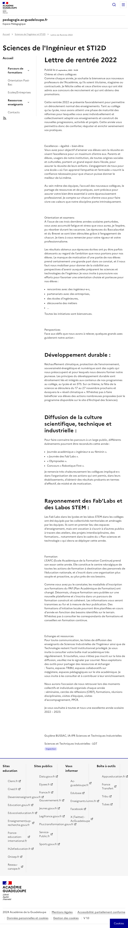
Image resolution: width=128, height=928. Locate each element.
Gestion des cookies (66, 918)
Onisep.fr (13, 857)
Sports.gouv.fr (46, 844)
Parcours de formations (15, 70)
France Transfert (107, 786)
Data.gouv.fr (46, 776)
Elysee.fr (44, 784)
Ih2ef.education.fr (15, 849)
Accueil (6, 34)
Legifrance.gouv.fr (46, 816)
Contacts (14, 112)
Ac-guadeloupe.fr (77, 783)
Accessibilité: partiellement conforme (101, 912)
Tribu (105, 796)
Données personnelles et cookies (27, 918)
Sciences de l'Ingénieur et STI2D (30, 34)
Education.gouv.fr (15, 805)
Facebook (76, 809)
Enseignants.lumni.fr (77, 801)
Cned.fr (12, 789)
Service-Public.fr (44, 834)
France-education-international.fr (15, 837)
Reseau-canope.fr (14, 867)
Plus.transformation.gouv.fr (46, 824)
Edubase (75, 793)
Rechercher (114, 4)
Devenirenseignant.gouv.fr (15, 797)
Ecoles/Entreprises (19, 92)
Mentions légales (62, 912)
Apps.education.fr (109, 776)
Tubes (106, 804)
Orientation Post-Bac (18, 82)
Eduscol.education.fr (15, 813)
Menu (123, 4)
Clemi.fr (13, 781)
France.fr (44, 792)
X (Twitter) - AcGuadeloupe (77, 819)
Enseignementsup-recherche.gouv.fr (15, 823)
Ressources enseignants (15, 102)
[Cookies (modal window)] (119, 923)
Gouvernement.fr (46, 800)
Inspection (51, 748)
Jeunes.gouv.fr (46, 808)
